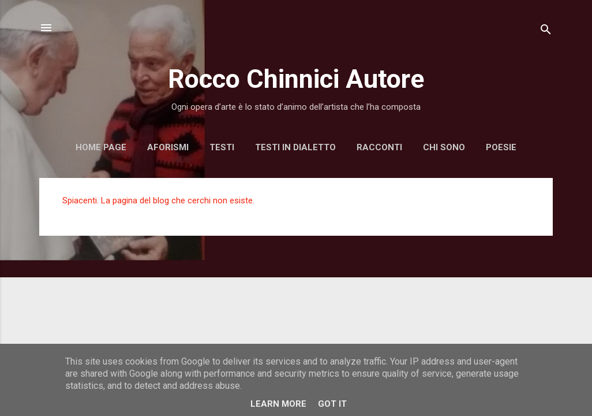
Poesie (501, 147)
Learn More (278, 404)
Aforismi (168, 147)
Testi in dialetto (295, 147)
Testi (221, 147)
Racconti (379, 147)
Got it (332, 404)
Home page (101, 147)
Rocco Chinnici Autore (296, 79)
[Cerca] (546, 31)
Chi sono (444, 147)
